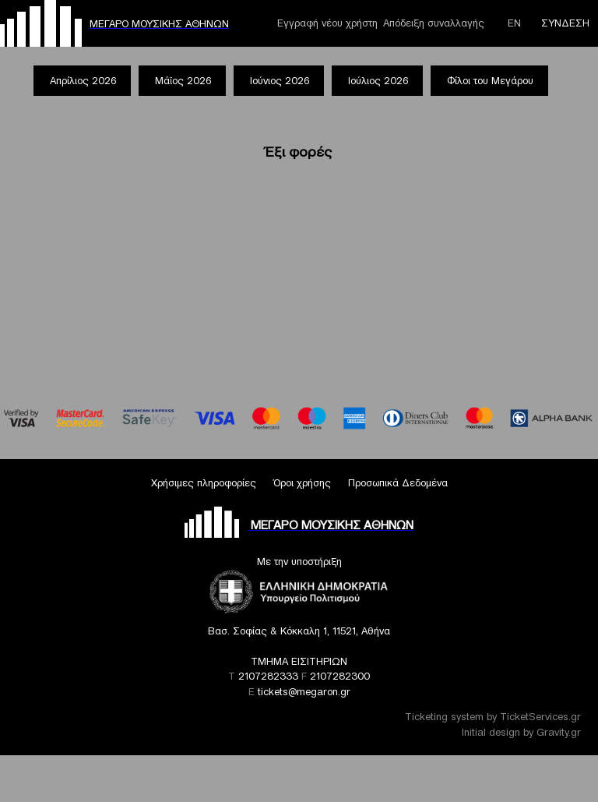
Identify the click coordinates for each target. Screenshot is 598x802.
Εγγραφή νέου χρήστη (327, 23)
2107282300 (340, 676)
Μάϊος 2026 (183, 80)
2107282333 (268, 676)
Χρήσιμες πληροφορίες (203, 482)
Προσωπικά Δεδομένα (398, 482)
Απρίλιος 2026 (83, 80)
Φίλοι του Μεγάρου (490, 80)
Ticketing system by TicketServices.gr (493, 716)
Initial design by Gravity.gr (521, 732)
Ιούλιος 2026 (378, 80)
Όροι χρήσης (302, 482)
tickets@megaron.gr (304, 691)
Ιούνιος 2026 (279, 80)
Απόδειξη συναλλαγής (433, 23)
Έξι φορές (299, 152)
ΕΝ (514, 23)
